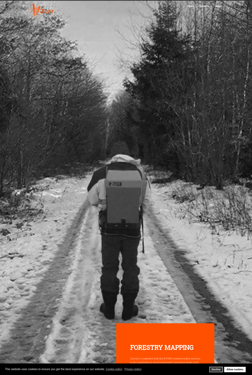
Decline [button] (216, 369)
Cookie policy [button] (114, 369)
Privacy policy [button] (133, 369)
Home (218, 6)
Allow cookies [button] (235, 369)
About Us (204, 6)
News (190, 6)
